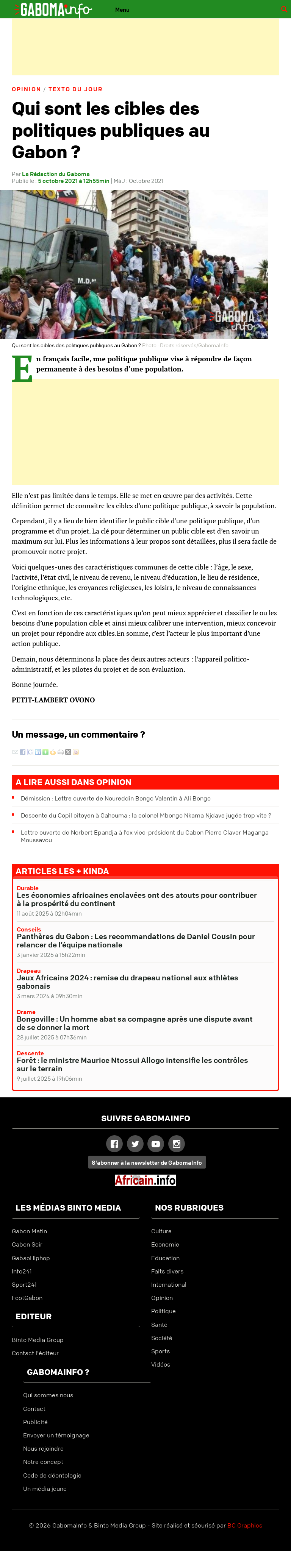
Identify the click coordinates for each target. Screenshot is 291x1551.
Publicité (35, 1422)
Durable (28, 888)
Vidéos (160, 1364)
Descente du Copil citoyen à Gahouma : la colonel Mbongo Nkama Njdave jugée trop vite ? (146, 815)
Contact (34, 1408)
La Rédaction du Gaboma (56, 174)
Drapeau (29, 970)
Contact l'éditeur (35, 1353)
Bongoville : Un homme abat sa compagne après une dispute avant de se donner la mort (135, 1023)
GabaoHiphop (31, 1258)
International (168, 1284)
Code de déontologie (52, 1475)
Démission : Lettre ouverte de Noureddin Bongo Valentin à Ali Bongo (116, 798)
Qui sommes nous (48, 1395)
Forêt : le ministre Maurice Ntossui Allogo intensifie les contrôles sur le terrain (132, 1064)
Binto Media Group (38, 1339)
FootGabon (27, 1297)
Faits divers (167, 1271)
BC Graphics (244, 1525)
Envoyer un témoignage (56, 1435)
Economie (165, 1244)
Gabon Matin (29, 1231)
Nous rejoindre (43, 1448)
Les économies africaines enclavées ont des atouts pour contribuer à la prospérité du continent (137, 899)
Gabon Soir (27, 1244)
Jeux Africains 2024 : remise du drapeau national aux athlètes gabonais (127, 982)
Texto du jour (75, 89)
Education (165, 1258)
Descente (30, 1053)
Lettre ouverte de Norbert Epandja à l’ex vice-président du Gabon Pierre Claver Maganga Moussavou (145, 836)
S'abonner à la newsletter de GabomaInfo (147, 1162)
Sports (160, 1351)
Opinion (26, 89)
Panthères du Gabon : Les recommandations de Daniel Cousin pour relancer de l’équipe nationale (136, 940)
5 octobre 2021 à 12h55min (74, 180)
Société (161, 1338)
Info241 (22, 1271)
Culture (161, 1231)
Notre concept (43, 1461)
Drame (26, 1012)
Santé (159, 1324)
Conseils (29, 929)
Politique (163, 1311)
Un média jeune (45, 1488)
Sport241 (24, 1284)
